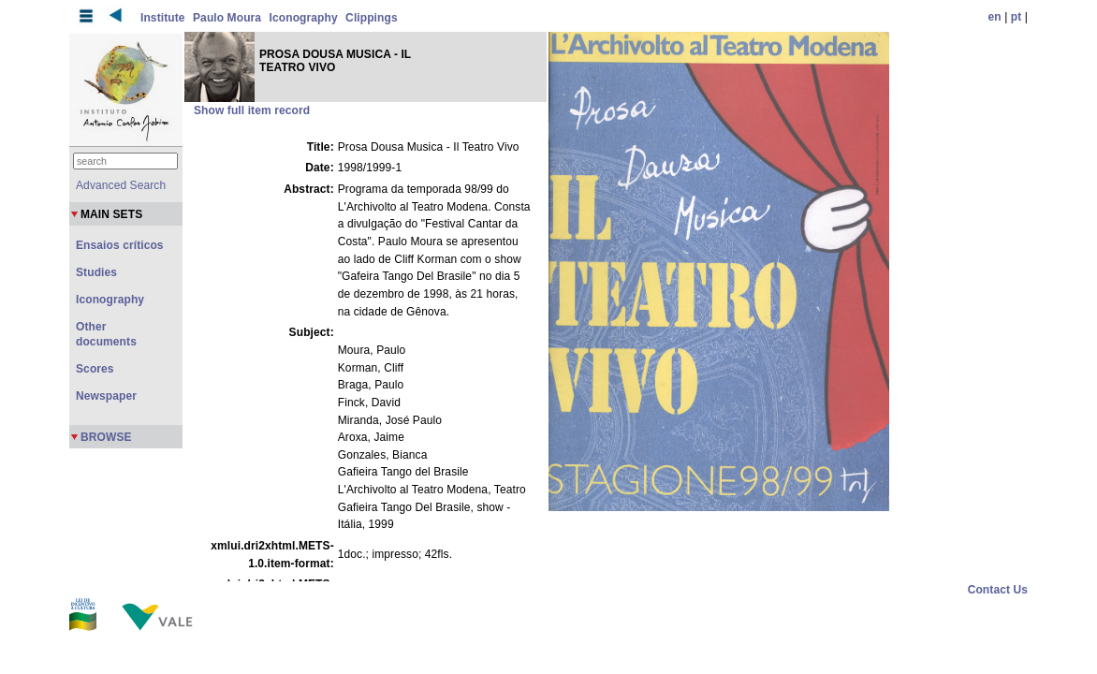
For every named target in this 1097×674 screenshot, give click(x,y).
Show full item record (252, 110)
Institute (162, 17)
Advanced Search (121, 185)
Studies (96, 272)
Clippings (371, 17)
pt (1016, 16)
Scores (95, 368)
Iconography (304, 17)
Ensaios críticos (120, 245)
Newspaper (106, 396)
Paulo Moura (227, 17)
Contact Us (998, 589)
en (995, 16)
